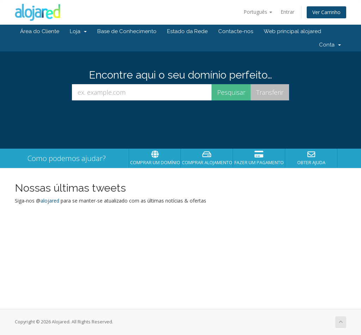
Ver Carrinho (326, 12)
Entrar (287, 11)
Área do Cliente (39, 31)
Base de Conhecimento (127, 31)
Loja (78, 31)
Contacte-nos (235, 31)
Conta (330, 45)
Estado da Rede (187, 31)
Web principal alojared (292, 31)
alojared (50, 200)
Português (258, 11)
